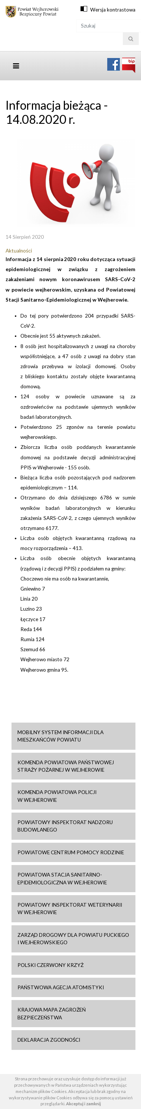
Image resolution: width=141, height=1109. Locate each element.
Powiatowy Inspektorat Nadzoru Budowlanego (65, 826)
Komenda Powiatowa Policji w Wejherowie (56, 796)
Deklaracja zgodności (48, 1040)
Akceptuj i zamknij (83, 1103)
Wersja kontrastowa (112, 10)
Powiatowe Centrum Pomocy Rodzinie (70, 852)
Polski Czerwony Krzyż (50, 965)
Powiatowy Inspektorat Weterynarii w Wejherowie (69, 908)
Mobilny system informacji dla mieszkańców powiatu (60, 736)
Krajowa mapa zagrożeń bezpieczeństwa (51, 1013)
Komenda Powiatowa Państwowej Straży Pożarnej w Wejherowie (65, 766)
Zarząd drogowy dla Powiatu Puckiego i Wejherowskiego (73, 938)
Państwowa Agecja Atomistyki (60, 987)
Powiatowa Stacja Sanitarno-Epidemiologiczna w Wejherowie (62, 878)
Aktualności (19, 251)
